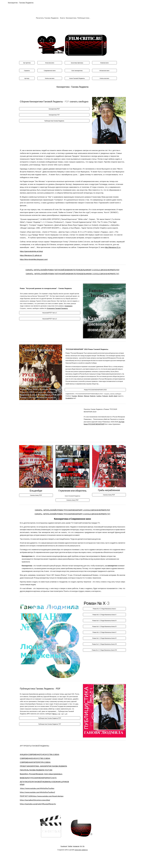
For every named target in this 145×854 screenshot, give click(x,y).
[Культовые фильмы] (77, 63)
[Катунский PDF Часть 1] (49, 313)
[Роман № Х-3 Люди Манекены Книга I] (104, 608)
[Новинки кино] (104, 63)
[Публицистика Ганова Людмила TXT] (49, 724)
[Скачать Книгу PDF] (36, 495)
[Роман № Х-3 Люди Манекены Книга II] (104, 614)
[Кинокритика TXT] (54, 115)
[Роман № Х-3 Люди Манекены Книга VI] (104, 638)
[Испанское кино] (104, 70)
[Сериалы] (27, 70)
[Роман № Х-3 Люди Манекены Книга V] (104, 632)
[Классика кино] (49, 63)
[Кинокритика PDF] (54, 109)
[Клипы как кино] (49, 78)
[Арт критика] (27, 63)
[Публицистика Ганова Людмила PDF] (49, 718)
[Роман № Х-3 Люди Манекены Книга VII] (104, 644)
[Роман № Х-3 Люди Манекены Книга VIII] (104, 650)
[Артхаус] (27, 78)
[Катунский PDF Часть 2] (49, 319)
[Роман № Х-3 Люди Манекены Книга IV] (104, 626)
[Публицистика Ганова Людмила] (54, 121)
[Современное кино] (49, 70)
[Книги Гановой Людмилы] (77, 78)
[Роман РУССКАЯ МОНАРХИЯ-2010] (95, 389)
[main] (63, 17)
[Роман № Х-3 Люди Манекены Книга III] (104, 620)
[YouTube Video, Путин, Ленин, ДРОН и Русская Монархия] (49, 423)
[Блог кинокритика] (77, 70)
